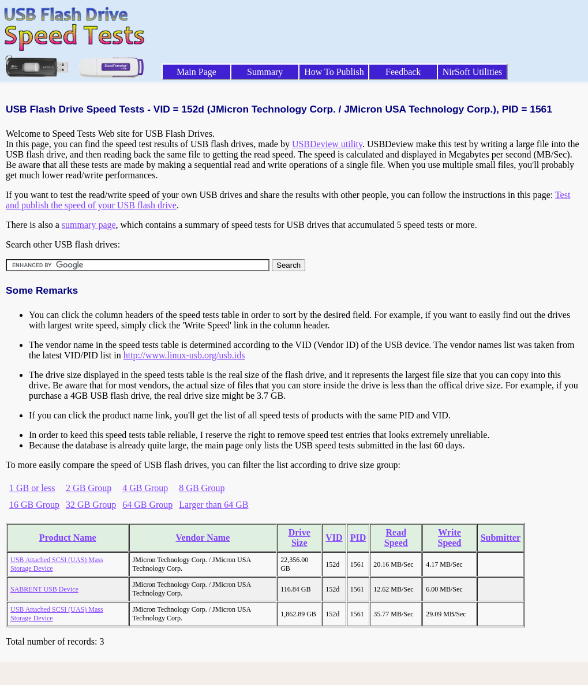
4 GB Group (145, 488)
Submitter (500, 537)
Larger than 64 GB (213, 505)
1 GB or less (32, 488)
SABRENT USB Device (44, 589)
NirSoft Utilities (473, 72)
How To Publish (334, 72)
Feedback (403, 72)
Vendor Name (202, 537)
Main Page (196, 72)
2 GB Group (88, 488)
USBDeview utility (327, 144)
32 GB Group (91, 505)
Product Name (67, 537)
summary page (89, 225)
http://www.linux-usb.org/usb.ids (184, 355)
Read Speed (396, 537)
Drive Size (299, 537)
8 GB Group (201, 488)
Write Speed (450, 537)
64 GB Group (147, 505)
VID (333, 537)
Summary (265, 72)
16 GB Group (34, 505)
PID (358, 537)
